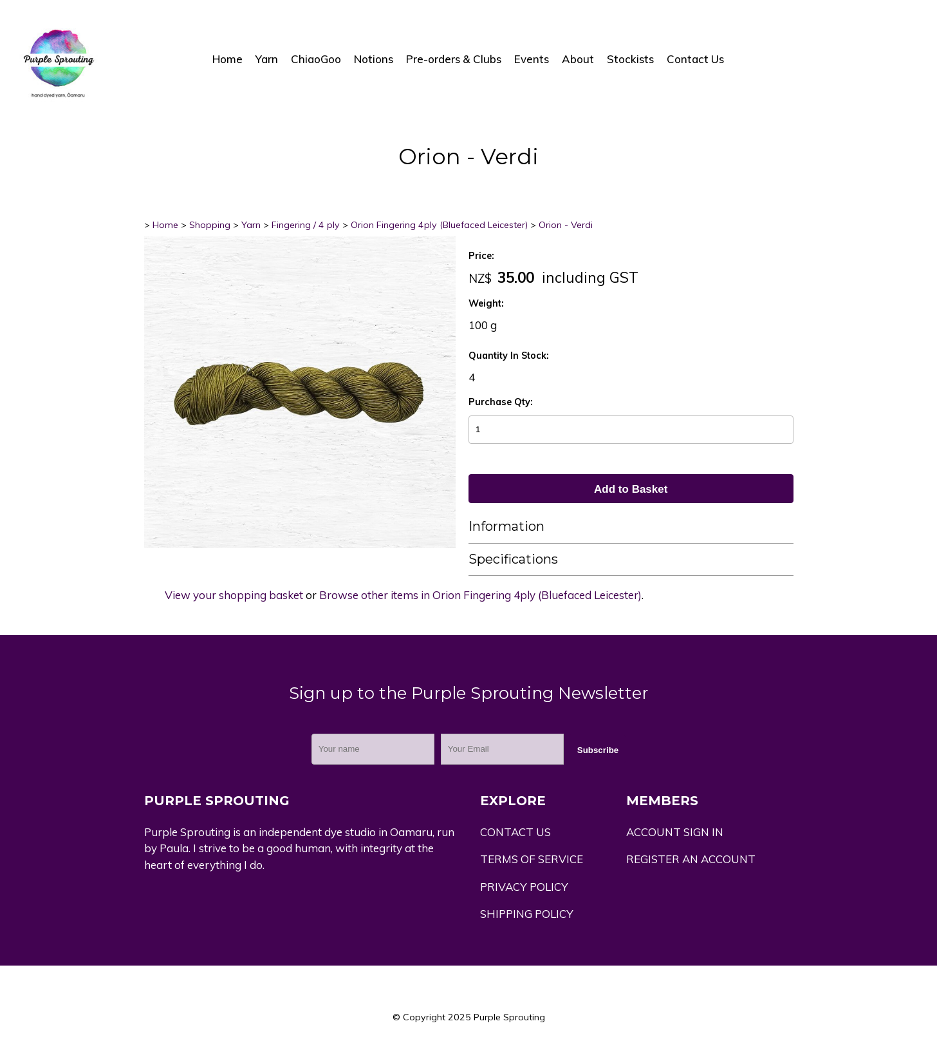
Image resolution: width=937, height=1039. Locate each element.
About (578, 59)
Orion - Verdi (566, 225)
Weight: (486, 303)
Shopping (209, 225)
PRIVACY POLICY (524, 886)
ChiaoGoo (316, 59)
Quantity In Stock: (509, 355)
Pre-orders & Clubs (453, 59)
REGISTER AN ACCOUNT (691, 859)
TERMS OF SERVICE (531, 859)
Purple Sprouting (509, 1017)
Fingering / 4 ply (306, 225)
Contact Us (695, 59)
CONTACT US (515, 832)
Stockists (630, 59)
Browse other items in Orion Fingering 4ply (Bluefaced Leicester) (480, 595)
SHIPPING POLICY (526, 913)
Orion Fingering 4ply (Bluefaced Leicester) (439, 225)
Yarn (266, 59)
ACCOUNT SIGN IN (674, 832)
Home (227, 59)
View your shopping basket (234, 595)
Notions (373, 59)
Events (531, 59)
